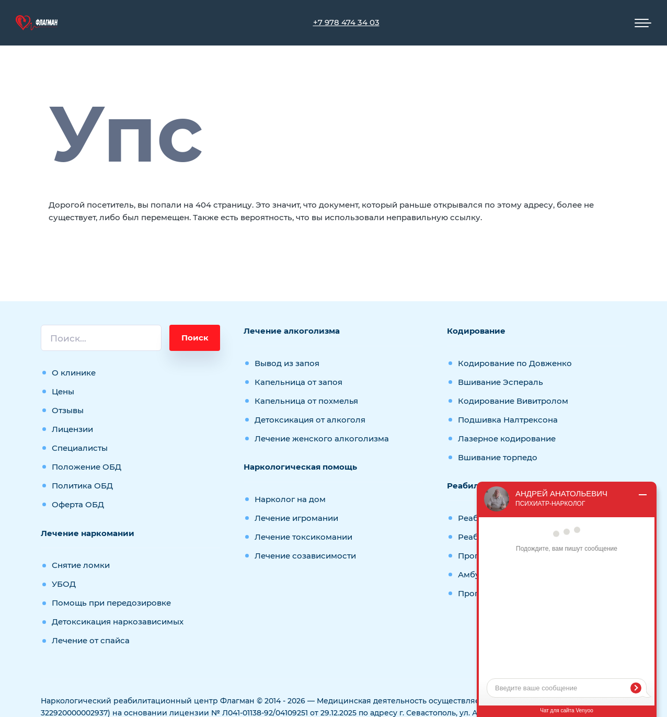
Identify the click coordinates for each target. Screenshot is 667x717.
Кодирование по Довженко (515, 363)
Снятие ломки (81, 565)
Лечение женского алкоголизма (322, 438)
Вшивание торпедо (497, 457)
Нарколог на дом (290, 499)
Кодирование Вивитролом (513, 401)
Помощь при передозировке (111, 603)
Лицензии (72, 429)
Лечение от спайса (91, 640)
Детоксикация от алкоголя (310, 420)
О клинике (74, 373)
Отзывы (68, 410)
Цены (63, 391)
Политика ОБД (82, 486)
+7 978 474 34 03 (346, 22)
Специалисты (80, 448)
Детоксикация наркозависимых (117, 622)
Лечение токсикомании (303, 537)
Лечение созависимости (305, 556)
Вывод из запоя (287, 363)
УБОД (64, 584)
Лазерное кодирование (507, 438)
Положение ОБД (86, 467)
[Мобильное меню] (643, 23)
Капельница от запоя (298, 382)
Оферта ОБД (78, 504)
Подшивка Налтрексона (508, 420)
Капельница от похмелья (306, 401)
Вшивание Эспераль (500, 382)
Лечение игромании (296, 518)
